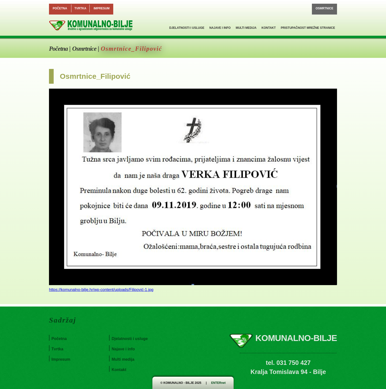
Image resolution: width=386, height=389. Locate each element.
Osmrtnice (324, 8)
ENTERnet (218, 383)
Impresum (102, 8)
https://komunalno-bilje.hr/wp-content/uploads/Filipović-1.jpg (101, 290)
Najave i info (219, 28)
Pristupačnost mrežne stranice (308, 28)
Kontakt (268, 28)
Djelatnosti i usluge (186, 28)
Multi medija (246, 28)
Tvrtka (80, 8)
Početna (60, 8)
